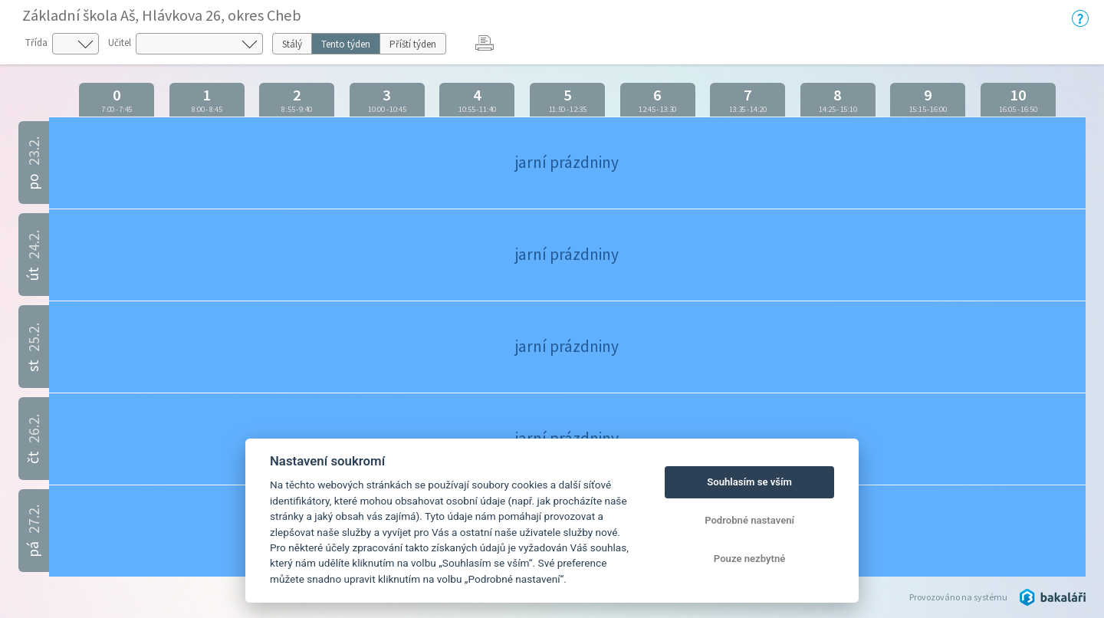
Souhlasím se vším (749, 482)
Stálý (292, 44)
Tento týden (345, 44)
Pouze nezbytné (750, 558)
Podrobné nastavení (749, 520)
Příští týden (412, 44)
